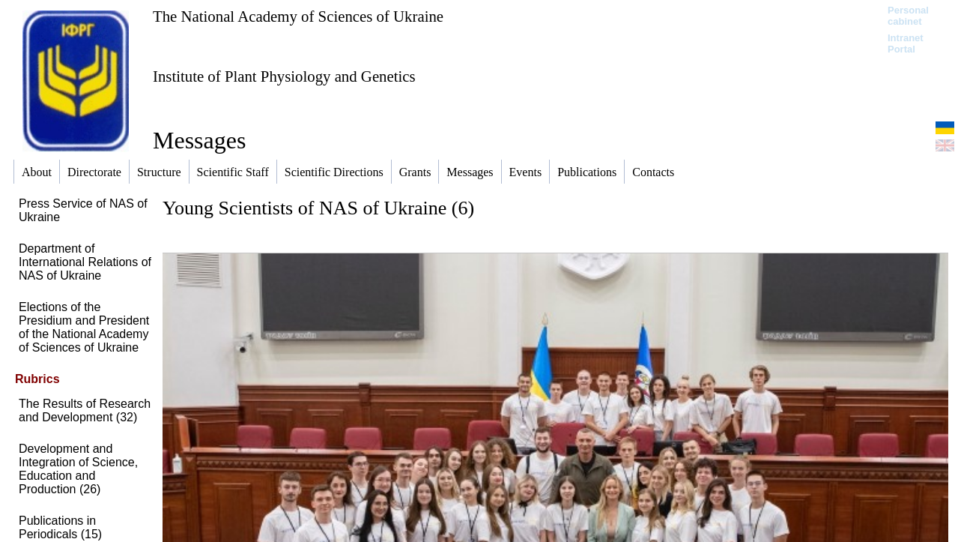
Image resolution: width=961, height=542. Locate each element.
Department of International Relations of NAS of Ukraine (85, 262)
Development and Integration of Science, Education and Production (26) (78, 469)
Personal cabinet (908, 15)
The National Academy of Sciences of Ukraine (298, 16)
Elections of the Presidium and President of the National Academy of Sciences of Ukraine (84, 327)
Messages (199, 140)
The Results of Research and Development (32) (85, 410)
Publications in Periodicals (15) (60, 527)
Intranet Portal (906, 43)
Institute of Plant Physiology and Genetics (284, 76)
